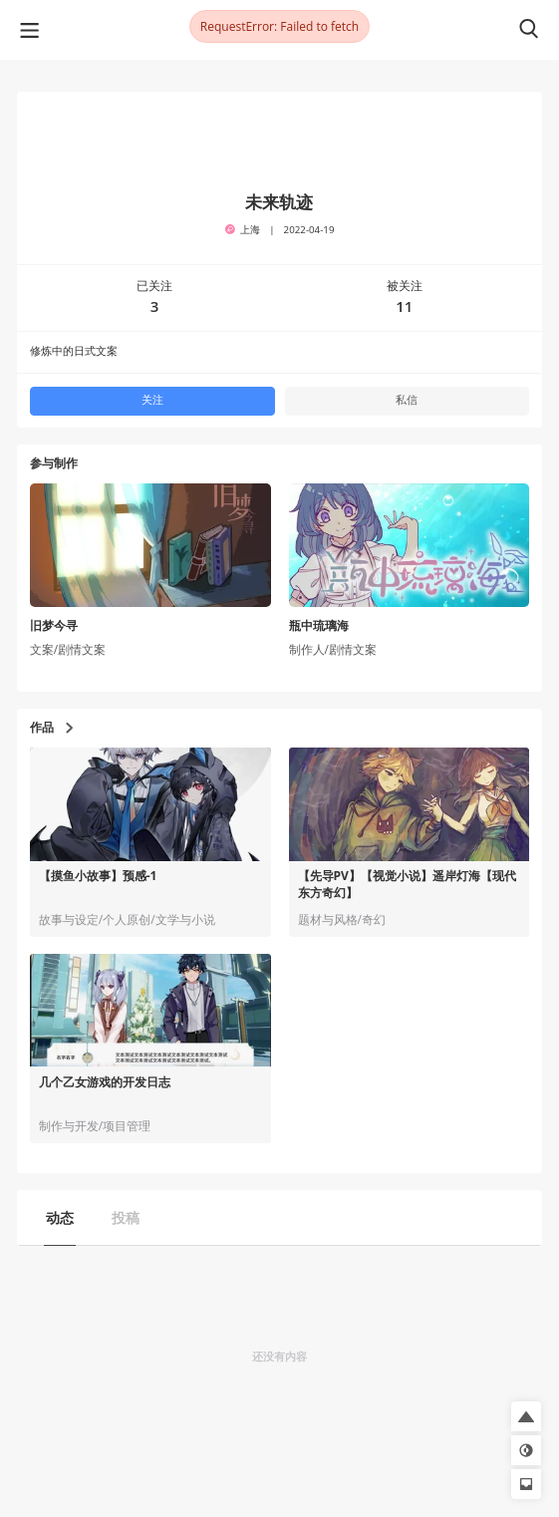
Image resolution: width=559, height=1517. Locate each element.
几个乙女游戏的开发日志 (104, 1082)
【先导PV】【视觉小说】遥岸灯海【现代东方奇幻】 (407, 884)
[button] (526, 1416)
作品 (51, 728)
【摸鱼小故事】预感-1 (98, 876)
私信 (407, 400)
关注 (152, 400)
